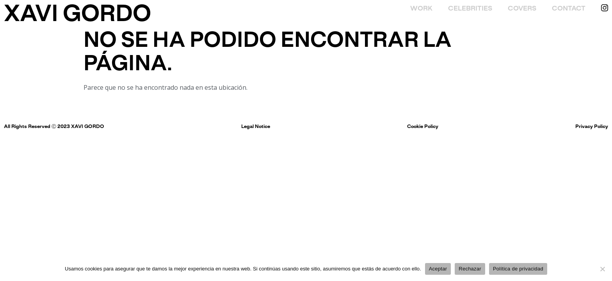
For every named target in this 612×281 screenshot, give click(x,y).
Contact (568, 8)
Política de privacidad (518, 269)
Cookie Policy (422, 126)
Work (421, 8)
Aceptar (438, 269)
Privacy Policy (591, 126)
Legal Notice (255, 126)
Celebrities (470, 8)
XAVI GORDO (77, 15)
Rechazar (470, 269)
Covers (522, 8)
